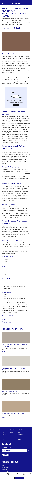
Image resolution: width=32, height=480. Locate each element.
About (3, 432)
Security (19, 439)
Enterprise (4, 437)
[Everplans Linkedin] (3, 445)
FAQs (19, 432)
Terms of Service (5, 467)
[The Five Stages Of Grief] (16, 388)
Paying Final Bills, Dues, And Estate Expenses (16, 83)
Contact (19, 437)
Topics (11, 432)
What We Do (4, 434)
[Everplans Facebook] (10, 445)
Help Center (20, 434)
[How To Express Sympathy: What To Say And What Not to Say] (16, 342)
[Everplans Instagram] (6, 445)
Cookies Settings (11, 478)
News (11, 434)
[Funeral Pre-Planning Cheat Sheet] (16, 409)
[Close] (30, 474)
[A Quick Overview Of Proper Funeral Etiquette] (16, 366)
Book (11, 437)
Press (3, 439)
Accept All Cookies (19, 478)
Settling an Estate (7, 322)
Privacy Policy (4, 469)
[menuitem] (4, 432)
